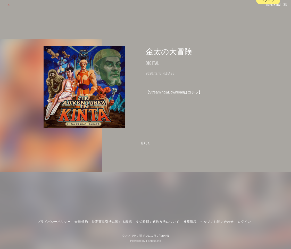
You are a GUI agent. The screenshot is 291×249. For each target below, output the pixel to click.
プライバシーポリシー (54, 222)
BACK (145, 142)
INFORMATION (269, 14)
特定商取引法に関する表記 (112, 222)
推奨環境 (190, 222)
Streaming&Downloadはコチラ (173, 92)
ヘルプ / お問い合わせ (217, 222)
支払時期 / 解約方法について (158, 222)
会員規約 (81, 222)
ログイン (268, 24)
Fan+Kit (164, 235)
